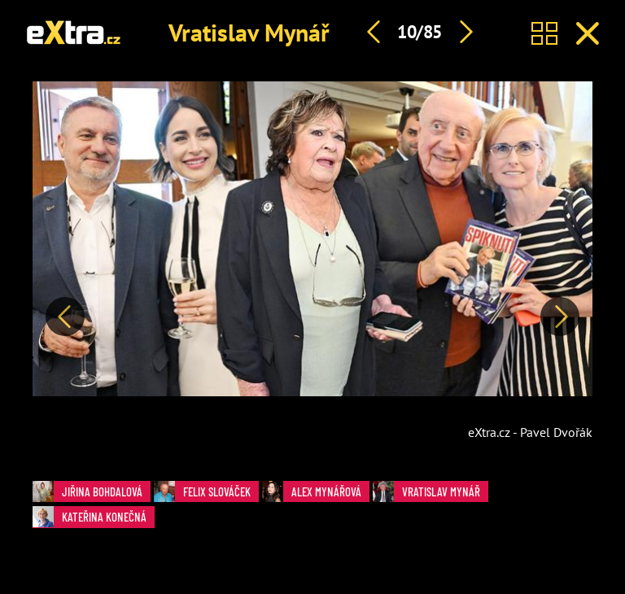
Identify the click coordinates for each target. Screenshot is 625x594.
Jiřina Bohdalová (87, 491)
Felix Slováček (202, 491)
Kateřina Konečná (89, 516)
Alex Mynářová (311, 491)
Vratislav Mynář (249, 32)
